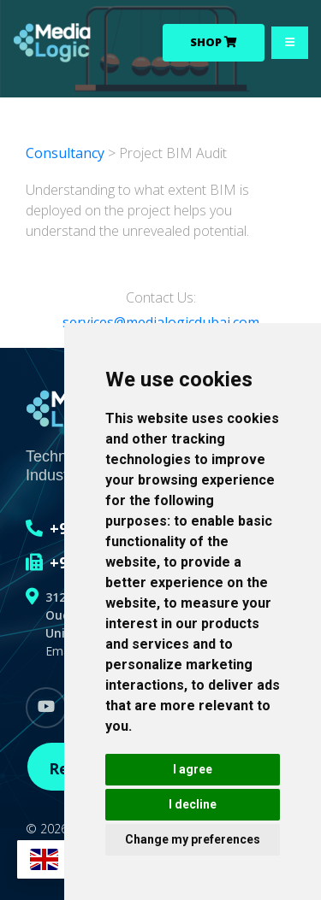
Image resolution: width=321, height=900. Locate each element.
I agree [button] (192, 769)
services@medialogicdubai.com (160, 322)
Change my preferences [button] (192, 839)
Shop (213, 42)
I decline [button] (193, 804)
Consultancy (67, 153)
